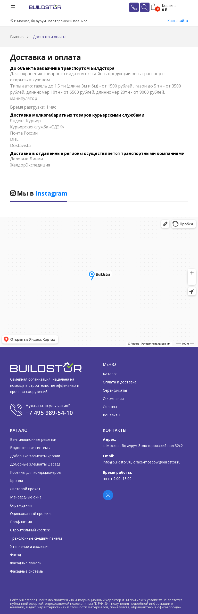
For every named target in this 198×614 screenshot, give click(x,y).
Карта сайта (178, 20)
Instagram (51, 193)
